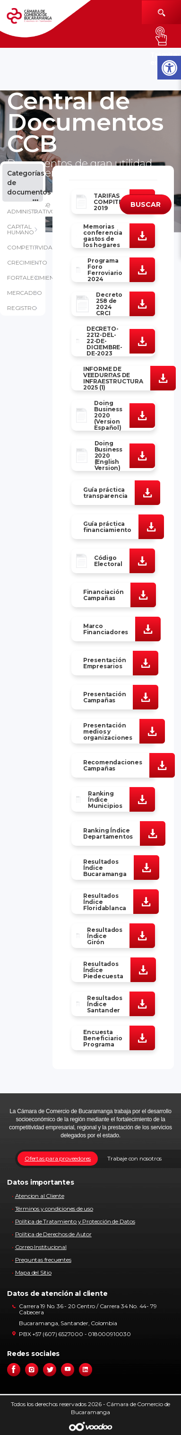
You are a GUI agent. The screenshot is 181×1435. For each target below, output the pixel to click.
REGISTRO (21, 307)
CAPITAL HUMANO (20, 229)
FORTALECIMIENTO (26, 277)
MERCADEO (24, 292)
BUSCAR (145, 204)
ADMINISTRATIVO (26, 211)
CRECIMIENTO (26, 262)
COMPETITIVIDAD (26, 247)
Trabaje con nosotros (134, 1158)
